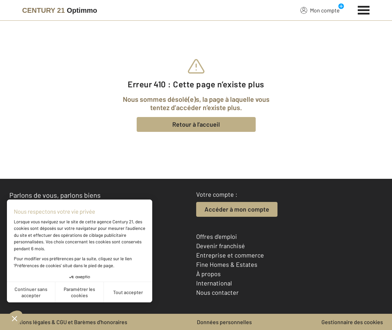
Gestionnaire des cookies (352, 322)
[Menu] (364, 9)
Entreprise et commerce (230, 255)
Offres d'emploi (216, 236)
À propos (208, 274)
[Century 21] (59, 10)
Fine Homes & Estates (226, 264)
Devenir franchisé (220, 246)
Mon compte (320, 10)
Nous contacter (217, 292)
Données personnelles (224, 322)
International (214, 283)
